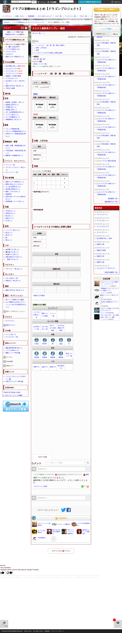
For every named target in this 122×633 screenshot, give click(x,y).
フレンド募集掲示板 (12, 129)
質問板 (11, 110)
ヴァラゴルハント (103, 220)
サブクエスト (10, 321)
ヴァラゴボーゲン (12, 71)
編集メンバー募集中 (14, 32)
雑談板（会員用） (15, 102)
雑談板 (12, 105)
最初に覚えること (14, 184)
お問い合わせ (28, 631)
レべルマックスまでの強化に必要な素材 (48, 53)
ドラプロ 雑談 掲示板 (108, 161)
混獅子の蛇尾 (101, 250)
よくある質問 (13, 187)
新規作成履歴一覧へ (112, 272)
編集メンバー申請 (12, 353)
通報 (87, 474)
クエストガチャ (11, 52)
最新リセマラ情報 (15, 57)
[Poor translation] (9, 573)
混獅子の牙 (100, 256)
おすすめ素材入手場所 (61, 328)
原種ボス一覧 (13, 281)
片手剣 (36, 344)
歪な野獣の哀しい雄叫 (13, 66)
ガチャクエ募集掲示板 (16, 131)
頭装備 (36, 357)
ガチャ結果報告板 (15, 112)
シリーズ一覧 (13, 230)
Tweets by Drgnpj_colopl (11, 392)
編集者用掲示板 (14, 348)
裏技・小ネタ (13, 191)
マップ (11, 334)
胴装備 (44, 357)
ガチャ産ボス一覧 (12, 278)
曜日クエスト (11, 325)
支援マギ (45, 367)
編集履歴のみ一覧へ (112, 202)
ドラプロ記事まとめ (36, 314)
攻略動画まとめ (13, 119)
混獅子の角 (100, 262)
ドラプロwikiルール (12, 350)
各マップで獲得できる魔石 (15, 300)
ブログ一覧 (83, 16)
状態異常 (9, 194)
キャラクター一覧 (12, 337)
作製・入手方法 (41, 48)
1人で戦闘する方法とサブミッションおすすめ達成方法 (16, 304)
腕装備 (52, 357)
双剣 (60, 344)
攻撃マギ (36, 367)
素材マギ (12, 259)
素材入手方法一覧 (15, 86)
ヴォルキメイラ (11, 68)
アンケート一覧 (70, 16)
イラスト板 (12, 114)
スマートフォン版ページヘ (61, 551)
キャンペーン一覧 (12, 172)
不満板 (11, 107)
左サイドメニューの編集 (12, 395)
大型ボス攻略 (10, 88)
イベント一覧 (10, 165)
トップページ (7, 16)
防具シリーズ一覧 (40, 64)
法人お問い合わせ (38, 631)
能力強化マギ (14, 257)
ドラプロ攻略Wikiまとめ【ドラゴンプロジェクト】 (47, 8)
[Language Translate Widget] (68, 1)
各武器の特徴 (13, 189)
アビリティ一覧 (14, 269)
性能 (37, 50)
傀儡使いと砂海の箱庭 (13, 76)
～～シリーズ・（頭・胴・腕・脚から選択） (49, 45)
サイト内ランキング (45, 16)
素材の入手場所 (39, 295)
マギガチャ (9, 54)
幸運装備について (15, 201)
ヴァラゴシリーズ (12, 73)
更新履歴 (31, 16)
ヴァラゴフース (102, 214)
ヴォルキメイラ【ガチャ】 (106, 268)
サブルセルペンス (12, 78)
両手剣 (44, 344)
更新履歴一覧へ (113, 198)
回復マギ (53, 367)
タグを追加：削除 (43, 33)
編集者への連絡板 (14, 155)
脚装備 (61, 357)
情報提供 (11, 34)
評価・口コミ (20, 16)
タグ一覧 (58, 16)
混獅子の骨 (100, 244)
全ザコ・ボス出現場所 (53, 328)
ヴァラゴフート (102, 232)
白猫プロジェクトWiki (13, 381)
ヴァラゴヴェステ (103, 226)
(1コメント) (70, 28)
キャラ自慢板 (13, 117)
